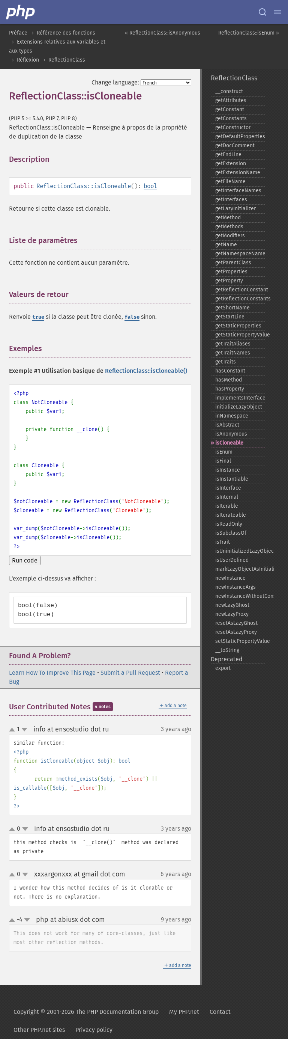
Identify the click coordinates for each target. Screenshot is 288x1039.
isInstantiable (231, 479)
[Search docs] (262, 12)
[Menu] (277, 12)
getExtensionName (237, 172)
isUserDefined (232, 560)
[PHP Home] (21, 12)
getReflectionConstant (240, 290)
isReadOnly (228, 524)
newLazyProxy (232, 614)
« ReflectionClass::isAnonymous (162, 33)
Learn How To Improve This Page (52, 672)
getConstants (231, 118)
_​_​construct (229, 91)
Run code (25, 560)
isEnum (223, 452)
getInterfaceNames (238, 190)
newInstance (230, 578)
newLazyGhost (232, 605)
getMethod (228, 217)
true (38, 317)
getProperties (231, 271)
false (132, 317)
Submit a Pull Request (130, 672)
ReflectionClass (66, 60)
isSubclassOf (230, 533)
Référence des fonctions (66, 33)
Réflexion (28, 60)
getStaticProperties (238, 326)
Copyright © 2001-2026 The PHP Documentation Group (86, 1011)
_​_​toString (227, 650)
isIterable (226, 506)
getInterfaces (231, 199)
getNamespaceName (240, 253)
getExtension (230, 163)
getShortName (232, 308)
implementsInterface (240, 398)
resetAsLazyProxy (236, 632)
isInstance (227, 470)
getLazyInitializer (235, 208)
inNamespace (231, 416)
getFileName (230, 181)
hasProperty (229, 389)
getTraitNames (232, 353)
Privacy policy (93, 1029)
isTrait (222, 542)
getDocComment (235, 145)
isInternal (226, 497)
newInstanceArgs (235, 587)
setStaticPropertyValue (240, 641)
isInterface (228, 488)
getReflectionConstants (240, 299)
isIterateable (230, 515)
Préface (18, 33)
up (13, 729)
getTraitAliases (232, 344)
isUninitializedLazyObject (240, 551)
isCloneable (229, 443)
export (223, 668)
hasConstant (230, 371)
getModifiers (230, 235)
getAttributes (230, 100)
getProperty (229, 280)
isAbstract (227, 425)
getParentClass (233, 262)
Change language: (115, 82)
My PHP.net (184, 1011)
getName (226, 244)
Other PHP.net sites (39, 1029)
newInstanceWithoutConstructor (240, 596)
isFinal (223, 461)
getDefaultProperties (240, 136)
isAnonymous (231, 434)
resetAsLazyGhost (236, 623)
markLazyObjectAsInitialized (240, 569)
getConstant (229, 109)
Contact (220, 1011)
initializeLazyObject (238, 407)
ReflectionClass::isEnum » (248, 33)
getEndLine (228, 154)
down (24, 729)
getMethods (229, 226)
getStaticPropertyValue (240, 335)
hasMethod (228, 380)
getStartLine (229, 317)
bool (150, 186)
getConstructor (232, 127)
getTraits (225, 362)
